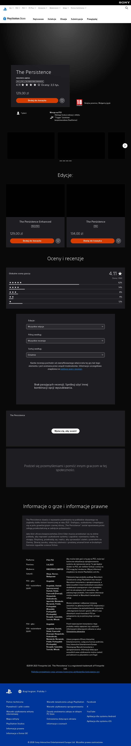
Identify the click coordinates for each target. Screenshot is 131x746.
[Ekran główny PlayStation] (5, 8)
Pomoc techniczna (77, 8)
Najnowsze (38, 16)
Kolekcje (52, 16)
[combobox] (65, 323)
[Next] (124, 142)
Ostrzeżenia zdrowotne (75, 629)
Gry (10, 8)
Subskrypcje (77, 16)
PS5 (16, 8)
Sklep (65, 8)
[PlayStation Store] (15, 15)
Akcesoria (41, 8)
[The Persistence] (31, 143)
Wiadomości (54, 8)
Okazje (63, 16)
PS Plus (31, 8)
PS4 (23, 8)
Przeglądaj (92, 16)
